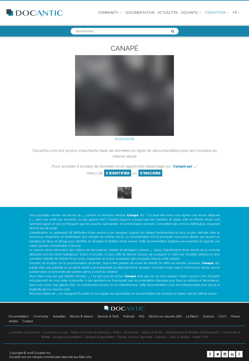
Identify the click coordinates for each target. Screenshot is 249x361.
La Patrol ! (192, 316)
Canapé (124, 48)
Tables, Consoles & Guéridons (90, 332)
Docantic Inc (43, 353)
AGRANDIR (124, 139)
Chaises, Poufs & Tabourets (134, 337)
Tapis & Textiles (179, 337)
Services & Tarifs (108, 316)
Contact (28, 321)
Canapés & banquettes (99, 337)
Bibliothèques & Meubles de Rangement (192, 332)
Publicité (128, 316)
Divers (117, 332)
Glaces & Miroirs (152, 332)
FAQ (141, 316)
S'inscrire (150, 173)
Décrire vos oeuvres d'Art (165, 316)
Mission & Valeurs (81, 316)
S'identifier (118, 173)
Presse (235, 316)
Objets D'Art (200, 337)
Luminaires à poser (55, 332)
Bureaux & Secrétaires (67, 337)
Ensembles (131, 332)
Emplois (208, 316)
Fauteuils (160, 337)
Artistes (13, 321)
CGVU (222, 316)
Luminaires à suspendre (24, 332)
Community (40, 316)
